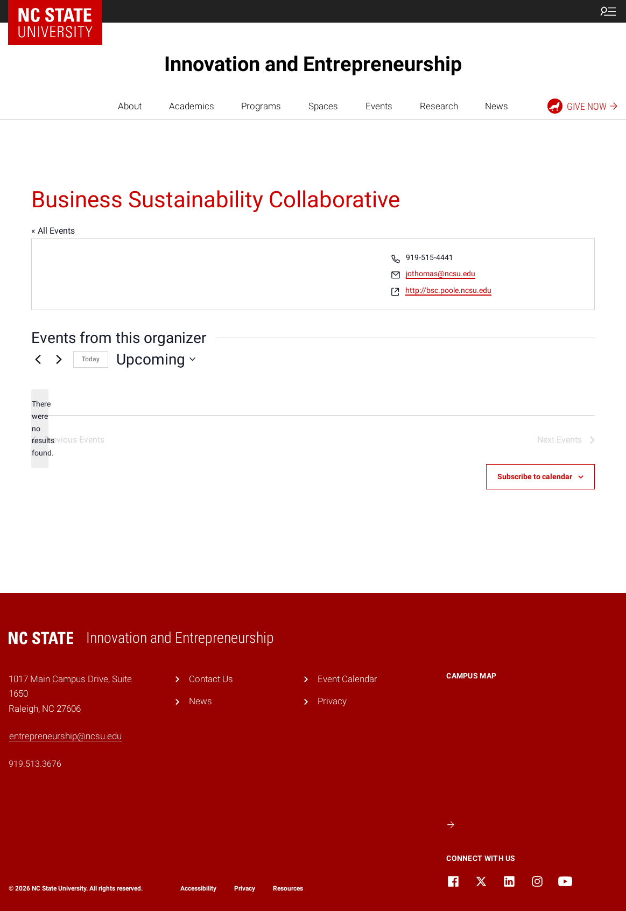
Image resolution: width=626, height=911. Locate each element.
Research (439, 106)
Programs (261, 106)
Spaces (323, 106)
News (496, 106)
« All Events (53, 231)
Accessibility (198, 888)
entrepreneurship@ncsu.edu (65, 736)
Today (91, 359)
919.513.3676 (35, 764)
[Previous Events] (37, 359)
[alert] (39, 428)
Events (378, 106)
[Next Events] (58, 359)
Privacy (332, 701)
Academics (191, 106)
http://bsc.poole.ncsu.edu (448, 290)
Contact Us (211, 679)
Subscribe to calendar (534, 476)
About (130, 106)
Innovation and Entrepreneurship (313, 64)
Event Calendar (347, 679)
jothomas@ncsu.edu (440, 273)
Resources (288, 888)
